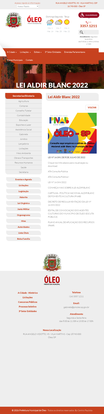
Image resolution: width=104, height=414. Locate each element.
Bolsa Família (23, 239)
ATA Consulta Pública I (58, 176)
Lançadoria (23, 143)
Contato (29, 60)
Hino (23, 221)
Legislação (23, 191)
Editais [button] (37, 52)
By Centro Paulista (83, 410)
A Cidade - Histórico (28, 292)
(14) (88, 24)
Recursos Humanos (24, 162)
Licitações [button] (24, 52)
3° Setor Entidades (53, 52)
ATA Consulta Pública (58, 171)
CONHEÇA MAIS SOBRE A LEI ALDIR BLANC (69, 187)
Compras (23, 106)
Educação (23, 120)
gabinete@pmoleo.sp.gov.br (76, 307)
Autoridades (23, 227)
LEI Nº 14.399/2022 (57, 182)
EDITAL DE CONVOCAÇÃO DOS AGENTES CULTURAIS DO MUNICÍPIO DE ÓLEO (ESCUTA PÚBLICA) (71, 213)
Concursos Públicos (27, 302)
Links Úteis (23, 233)
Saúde (23, 167)
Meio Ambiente (23, 153)
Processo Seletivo (27, 306)
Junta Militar (23, 209)
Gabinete (23, 134)
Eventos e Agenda (23, 179)
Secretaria (23, 172)
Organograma (23, 215)
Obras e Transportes (23, 158)
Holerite (24, 197)
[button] (88, 15)
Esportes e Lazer (23, 124)
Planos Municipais (14, 60)
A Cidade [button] (11, 52)
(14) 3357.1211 (76, 296)
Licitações (23, 148)
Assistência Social (23, 129)
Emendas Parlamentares (74, 52)
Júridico (23, 139)
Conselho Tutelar (24, 110)
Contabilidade (23, 115)
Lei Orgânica (24, 203)
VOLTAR (92, 107)
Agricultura (23, 101)
